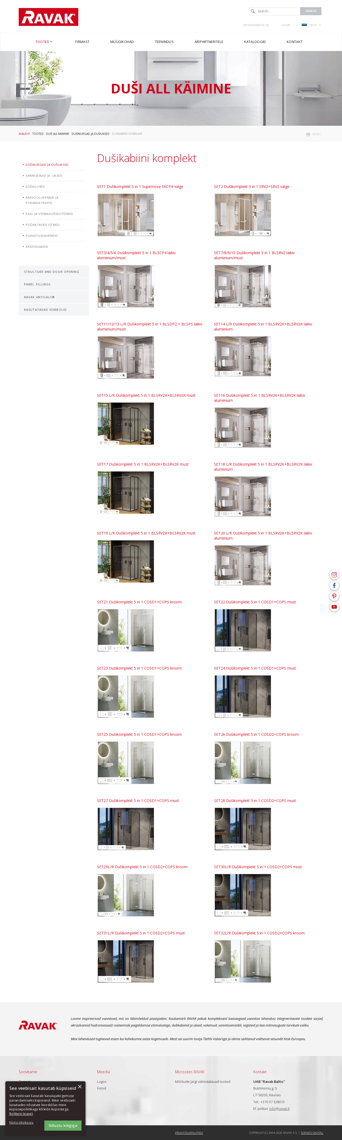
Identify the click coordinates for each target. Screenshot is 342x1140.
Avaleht (24, 134)
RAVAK (48, 17)
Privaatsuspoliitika (189, 1133)
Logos (101, 1081)
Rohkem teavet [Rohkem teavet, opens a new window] (21, 1113)
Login (286, 25)
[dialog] (45, 1108)
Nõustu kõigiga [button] (63, 1125)
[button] (24, 1123)
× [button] (79, 1087)
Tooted (38, 134)
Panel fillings (37, 284)
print (316, 134)
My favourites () (256, 25)
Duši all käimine (57, 134)
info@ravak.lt (279, 1108)
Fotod (101, 1088)
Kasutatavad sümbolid (45, 310)
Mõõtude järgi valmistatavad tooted (202, 1081)
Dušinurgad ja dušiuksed (91, 134)
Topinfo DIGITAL (312, 1133)
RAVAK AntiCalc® (39, 297)
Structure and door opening (51, 272)
